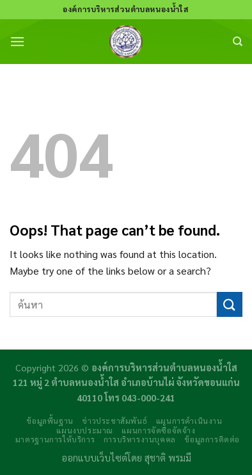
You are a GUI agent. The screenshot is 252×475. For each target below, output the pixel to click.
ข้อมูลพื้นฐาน (50, 420)
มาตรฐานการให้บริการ (55, 439)
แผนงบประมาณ (84, 430)
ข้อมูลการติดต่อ (212, 439)
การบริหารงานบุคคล (140, 439)
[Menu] (17, 41)
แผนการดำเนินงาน (189, 420)
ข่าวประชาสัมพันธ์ (114, 420)
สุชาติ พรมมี (168, 457)
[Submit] (229, 304)
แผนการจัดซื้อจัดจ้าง (158, 430)
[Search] (237, 41)
